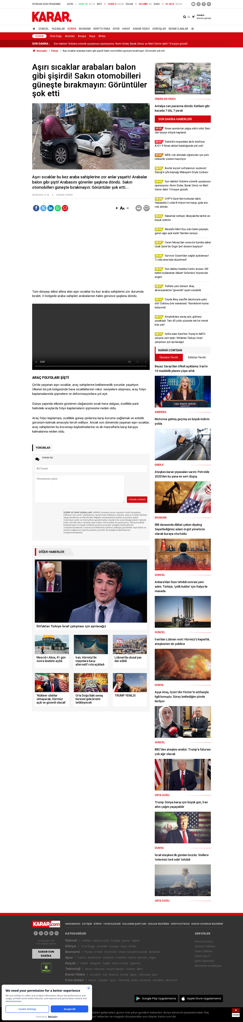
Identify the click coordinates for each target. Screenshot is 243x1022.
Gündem (95, 975)
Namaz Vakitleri (205, 946)
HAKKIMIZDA (72, 923)
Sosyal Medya (115, 969)
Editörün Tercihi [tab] (197, 357)
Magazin (95, 963)
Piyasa (88, 952)
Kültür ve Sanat (141, 980)
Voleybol (108, 957)
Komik (124, 975)
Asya (92, 36)
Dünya (71, 28)
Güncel (44, 28)
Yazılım (130, 969)
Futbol (82, 957)
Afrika (101, 36)
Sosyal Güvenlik (137, 952)
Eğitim (136, 941)
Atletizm (121, 957)
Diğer (152, 957)
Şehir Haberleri (204, 961)
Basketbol (94, 957)
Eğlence (135, 963)
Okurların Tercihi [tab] (168, 357)
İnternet (99, 969)
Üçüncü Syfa (101, 941)
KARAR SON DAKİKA (46, 954)
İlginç (133, 975)
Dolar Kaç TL (203, 956)
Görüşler (159, 28)
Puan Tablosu (203, 951)
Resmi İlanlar (178, 28)
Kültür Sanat (120, 963)
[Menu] (191, 28)
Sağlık (106, 963)
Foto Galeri (74, 980)
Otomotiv (110, 952)
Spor (116, 28)
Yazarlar (58, 28)
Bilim (140, 969)
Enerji (121, 952)
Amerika (70, 36)
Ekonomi (85, 28)
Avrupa (82, 36)
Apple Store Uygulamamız (204, 998)
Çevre (126, 941)
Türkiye (115, 941)
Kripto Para (101, 28)
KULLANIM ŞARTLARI (134, 923)
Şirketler (154, 952)
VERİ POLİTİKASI (180, 923)
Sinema (114, 975)
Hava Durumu (204, 941)
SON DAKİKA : (41, 43)
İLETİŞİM (87, 923)
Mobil (88, 969)
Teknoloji (72, 969)
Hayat (126, 28)
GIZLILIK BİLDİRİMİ (158, 923)
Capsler (103, 980)
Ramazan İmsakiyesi (208, 966)
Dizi (105, 975)
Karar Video (141, 28)
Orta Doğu (56, 36)
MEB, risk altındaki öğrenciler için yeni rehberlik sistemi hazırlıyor (92, 43)
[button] (117, 208)
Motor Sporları (138, 957)
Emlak (98, 952)
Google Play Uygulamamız (159, 998)
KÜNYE (98, 923)
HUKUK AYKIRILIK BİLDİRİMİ (207, 923)
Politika (86, 941)
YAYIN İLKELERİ (112, 923)
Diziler (84, 963)
